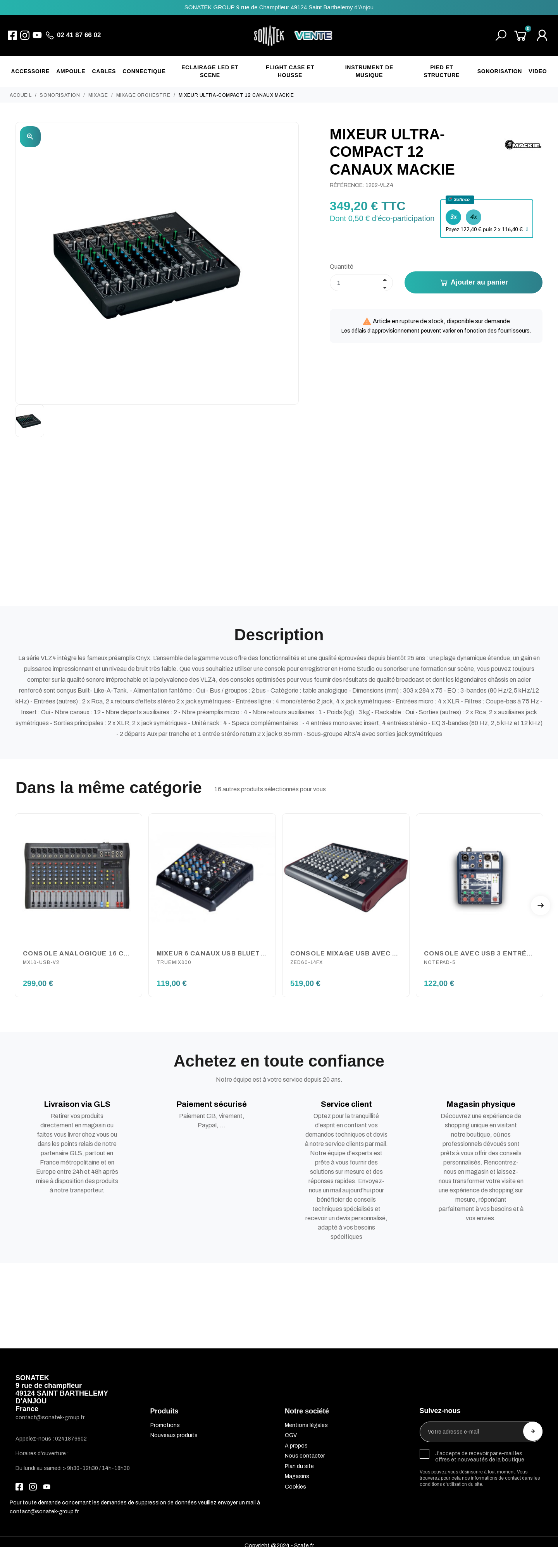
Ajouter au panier (473, 274)
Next (540, 897)
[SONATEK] (293, 35)
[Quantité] (361, 274)
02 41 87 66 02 (79, 35)
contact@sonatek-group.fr (44, 1503)
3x (453, 208)
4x (473, 208)
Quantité (341, 258)
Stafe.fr (304, 1537)
